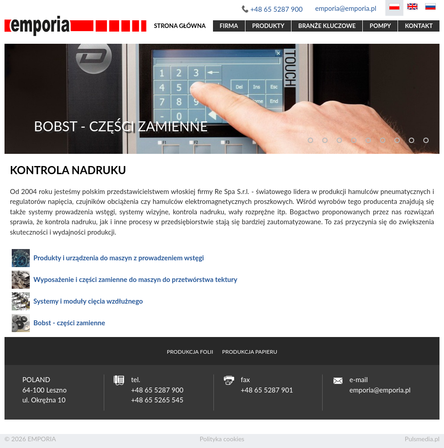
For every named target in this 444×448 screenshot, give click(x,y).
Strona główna (180, 25)
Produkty (268, 25)
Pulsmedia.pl (422, 439)
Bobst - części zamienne (69, 323)
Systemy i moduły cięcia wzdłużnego (88, 301)
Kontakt (419, 25)
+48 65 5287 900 (276, 9)
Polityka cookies (222, 439)
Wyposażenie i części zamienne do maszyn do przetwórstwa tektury (135, 279)
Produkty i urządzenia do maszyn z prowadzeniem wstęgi (118, 258)
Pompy (380, 25)
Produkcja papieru (249, 351)
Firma (229, 25)
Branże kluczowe (327, 25)
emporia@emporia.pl (345, 8)
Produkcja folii (190, 351)
